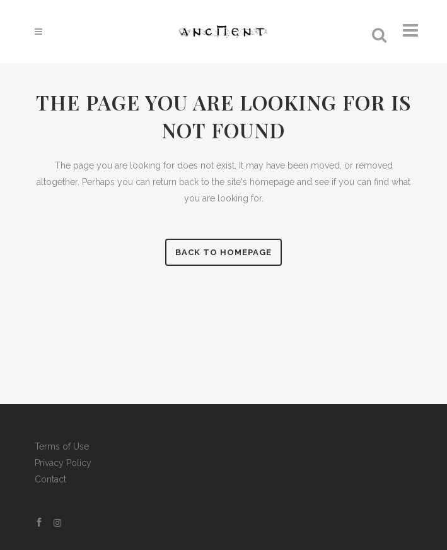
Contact (50, 479)
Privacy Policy (63, 463)
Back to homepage (223, 252)
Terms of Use (62, 446)
